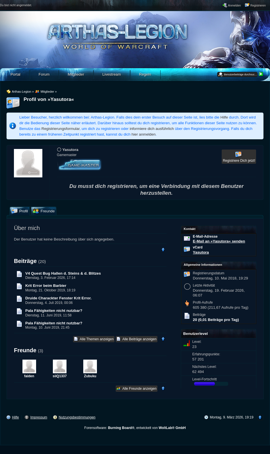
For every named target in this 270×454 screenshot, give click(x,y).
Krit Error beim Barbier (45, 285)
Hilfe (224, 117)
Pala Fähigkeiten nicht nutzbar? (53, 310)
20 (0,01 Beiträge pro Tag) (216, 320)
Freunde (25, 350)
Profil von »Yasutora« (49, 99)
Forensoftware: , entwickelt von (135, 428)
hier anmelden (143, 134)
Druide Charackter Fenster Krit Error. (58, 298)
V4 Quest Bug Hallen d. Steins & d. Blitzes (63, 273)
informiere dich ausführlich (152, 129)
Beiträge (25, 261)
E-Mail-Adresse (205, 237)
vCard (198, 247)
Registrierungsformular (60, 129)
